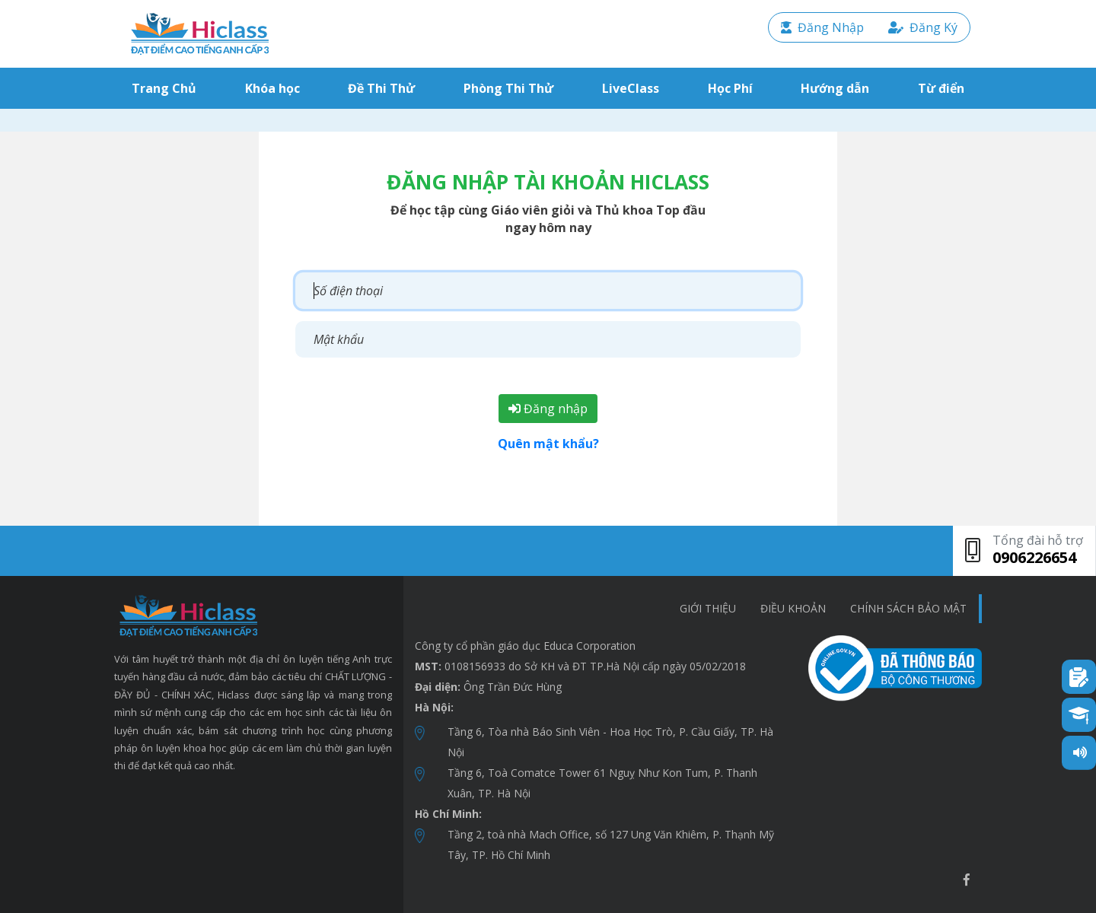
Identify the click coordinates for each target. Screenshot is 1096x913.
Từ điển (941, 88)
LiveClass (630, 88)
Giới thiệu (708, 608)
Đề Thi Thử (381, 88)
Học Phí (730, 88)
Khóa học (272, 88)
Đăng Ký (922, 27)
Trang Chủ (167, 88)
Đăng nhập (548, 408)
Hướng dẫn (835, 88)
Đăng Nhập (822, 27)
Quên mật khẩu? (548, 443)
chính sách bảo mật (908, 608)
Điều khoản (793, 608)
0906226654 (1034, 557)
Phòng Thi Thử (508, 88)
